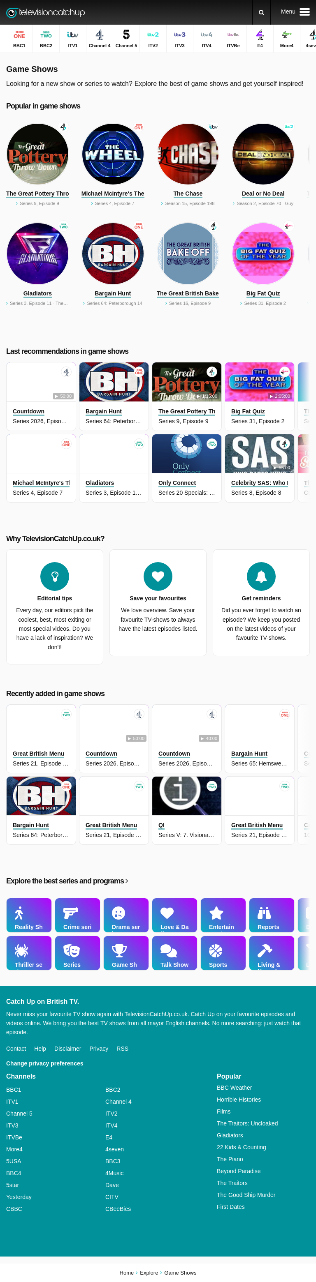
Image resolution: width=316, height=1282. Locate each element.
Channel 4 (118, 1101)
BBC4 (13, 1173)
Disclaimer (67, 1048)
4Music (114, 1173)
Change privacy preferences (45, 1063)
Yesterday (19, 1197)
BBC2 (113, 1089)
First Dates (231, 1207)
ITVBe (14, 1137)
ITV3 (12, 1125)
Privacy (98, 1048)
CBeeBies (118, 1209)
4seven (114, 1149)
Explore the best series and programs (67, 881)
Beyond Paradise (239, 1171)
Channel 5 (19, 1113)
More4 (14, 1149)
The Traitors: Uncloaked (247, 1123)
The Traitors (232, 1183)
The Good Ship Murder (246, 1195)
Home (127, 1273)
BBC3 (113, 1161)
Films (223, 1111)
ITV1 (12, 1101)
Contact (16, 1048)
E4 (108, 1137)
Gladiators (230, 1135)
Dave (112, 1185)
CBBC (14, 1209)
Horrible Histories (239, 1099)
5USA (13, 1161)
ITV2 (111, 1113)
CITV (111, 1197)
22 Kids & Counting (241, 1147)
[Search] (261, 12)
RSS (122, 1048)
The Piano (230, 1159)
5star (12, 1185)
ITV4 (111, 1125)
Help (40, 1048)
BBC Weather (234, 1087)
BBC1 (13, 1089)
